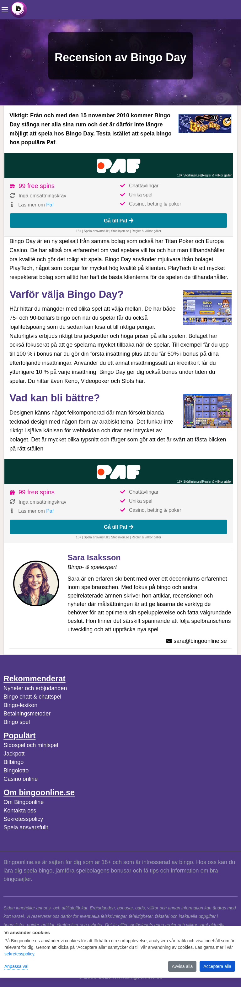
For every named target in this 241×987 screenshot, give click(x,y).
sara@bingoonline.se (200, 641)
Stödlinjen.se (120, 231)
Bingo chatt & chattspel (32, 697)
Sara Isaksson (93, 557)
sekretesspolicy (19, 953)
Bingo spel (16, 722)
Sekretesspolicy (23, 819)
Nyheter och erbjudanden (35, 688)
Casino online (20, 779)
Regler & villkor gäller (217, 175)
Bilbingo (13, 762)
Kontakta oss (19, 810)
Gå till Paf (118, 220)
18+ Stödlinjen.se (189, 175)
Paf (50, 204)
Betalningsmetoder (27, 713)
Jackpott (13, 753)
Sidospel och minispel (30, 745)
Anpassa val (16, 966)
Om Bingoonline (23, 802)
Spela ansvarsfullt (25, 827)
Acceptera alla (217, 966)
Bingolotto (16, 770)
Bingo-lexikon (20, 705)
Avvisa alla (182, 966)
